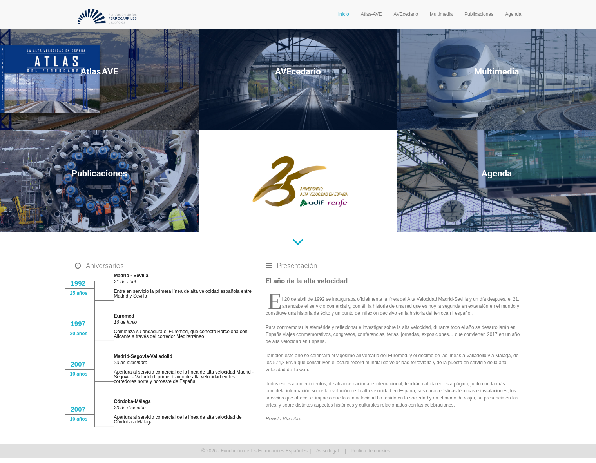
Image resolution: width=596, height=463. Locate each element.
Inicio (343, 14)
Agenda (513, 14)
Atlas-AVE (371, 14)
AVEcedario (406, 14)
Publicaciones (478, 14)
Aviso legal (327, 451)
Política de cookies (370, 451)
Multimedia (441, 14)
